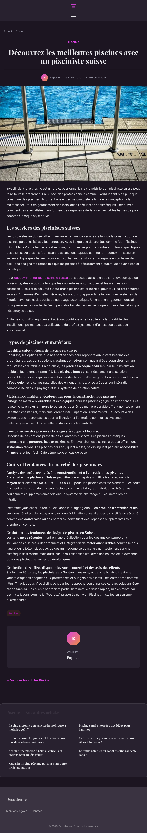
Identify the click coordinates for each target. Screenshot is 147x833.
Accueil (8, 31)
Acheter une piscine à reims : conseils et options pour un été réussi (35, 753)
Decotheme (16, 799)
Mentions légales (16, 811)
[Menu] (73, 15)
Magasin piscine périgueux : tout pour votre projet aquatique (38, 765)
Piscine (20, 31)
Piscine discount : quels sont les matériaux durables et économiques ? (37, 740)
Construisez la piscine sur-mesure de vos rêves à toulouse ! (106, 740)
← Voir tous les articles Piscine (28, 680)
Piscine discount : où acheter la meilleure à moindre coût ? (37, 727)
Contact (37, 811)
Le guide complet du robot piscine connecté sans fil (108, 753)
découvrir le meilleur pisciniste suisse (41, 278)
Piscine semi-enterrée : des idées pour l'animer (104, 727)
